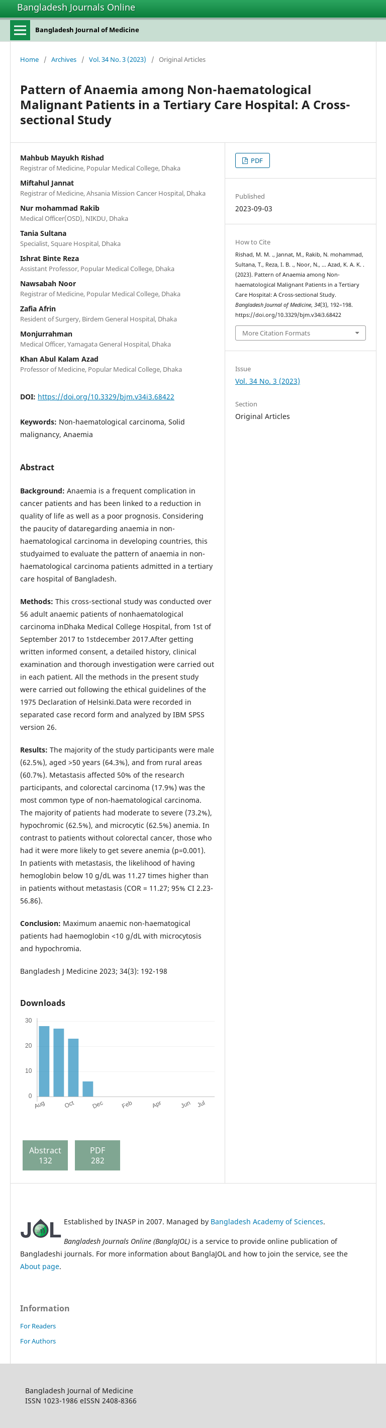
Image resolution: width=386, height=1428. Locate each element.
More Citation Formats (276, 333)
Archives (63, 59)
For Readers (38, 1325)
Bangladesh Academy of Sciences (267, 1221)
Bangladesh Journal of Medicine (87, 29)
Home (29, 59)
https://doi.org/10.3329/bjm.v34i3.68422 (106, 396)
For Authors (38, 1341)
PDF (256, 160)
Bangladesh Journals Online (76, 7)
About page (39, 1266)
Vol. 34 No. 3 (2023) (117, 59)
